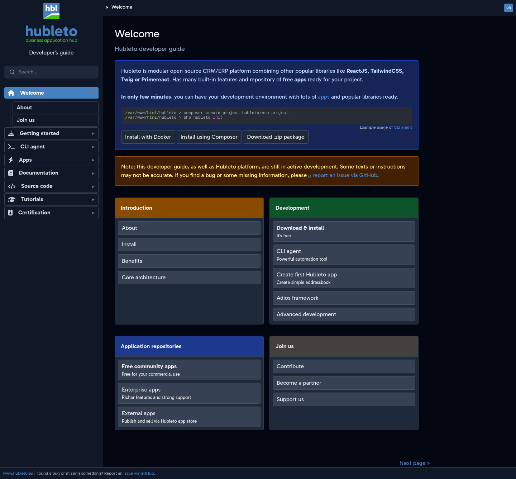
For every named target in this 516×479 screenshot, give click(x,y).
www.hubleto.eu (18, 473)
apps (324, 96)
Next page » (415, 463)
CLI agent (403, 127)
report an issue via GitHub (342, 175)
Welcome (121, 7)
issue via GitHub (139, 473)
